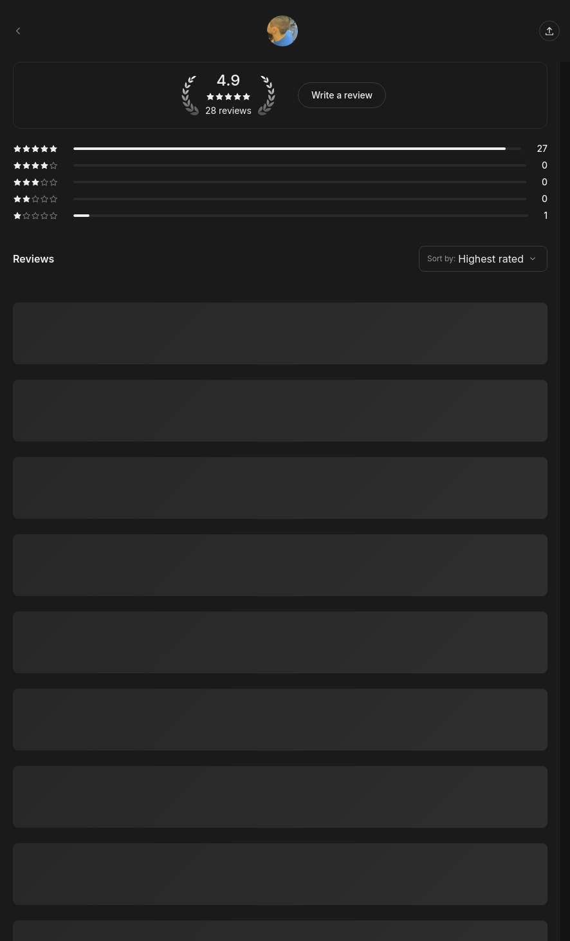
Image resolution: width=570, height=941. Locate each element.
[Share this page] (549, 31)
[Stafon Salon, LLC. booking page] (18, 31)
